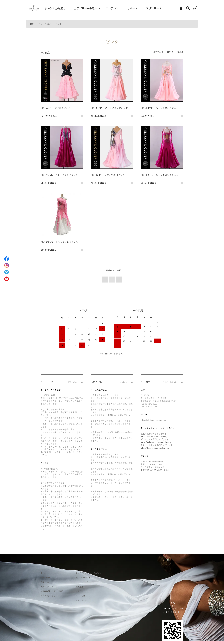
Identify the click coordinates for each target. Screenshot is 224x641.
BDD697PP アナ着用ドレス (56, 107)
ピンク (58, 24)
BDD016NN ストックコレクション (109, 107)
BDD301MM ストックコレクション (159, 107)
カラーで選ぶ (44, 24)
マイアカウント (82, 582)
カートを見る (81, 595)
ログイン (79, 591)
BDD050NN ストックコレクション (59, 242)
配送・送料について (49, 577)
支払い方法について (49, 586)
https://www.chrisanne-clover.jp (154, 436)
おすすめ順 (158, 51)
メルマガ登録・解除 (84, 577)
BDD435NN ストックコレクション (159, 175)
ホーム (43, 573)
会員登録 (79, 586)
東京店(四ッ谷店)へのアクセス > (155, 470)
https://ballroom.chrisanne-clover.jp (156, 442)
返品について (46, 582)
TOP (32, 24)
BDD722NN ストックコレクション (59, 175)
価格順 (170, 51)
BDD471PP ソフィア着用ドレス (108, 175)
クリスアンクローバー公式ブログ (89, 573)
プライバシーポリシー (50, 595)
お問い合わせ (81, 600)
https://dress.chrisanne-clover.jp (155, 448)
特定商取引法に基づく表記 (52, 591)
